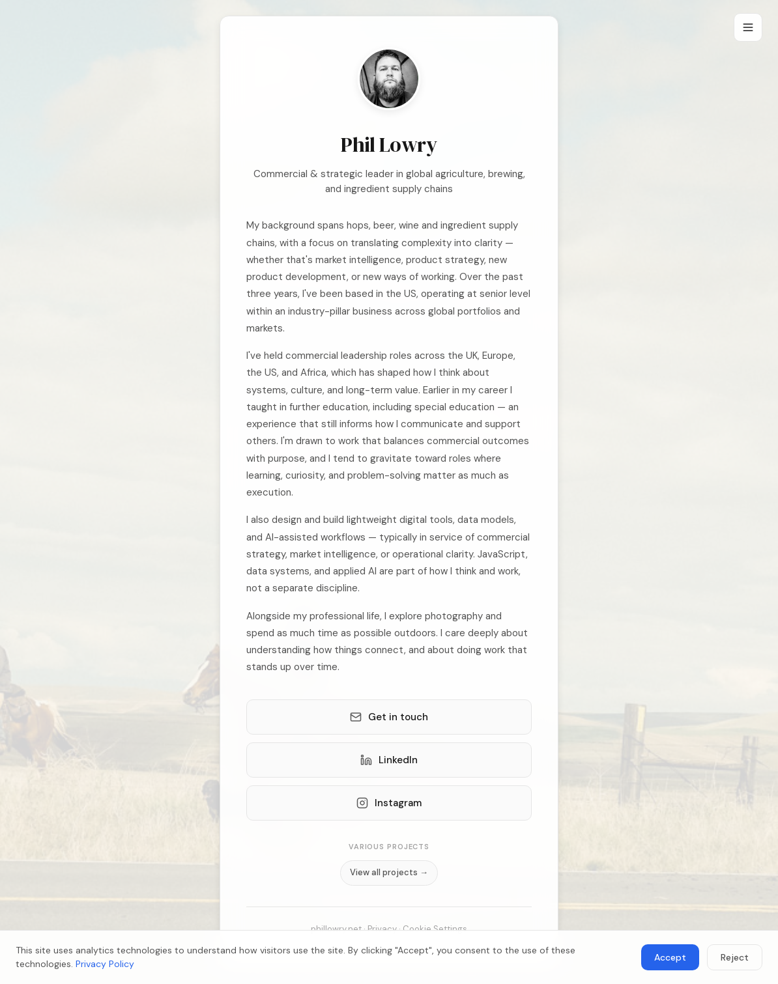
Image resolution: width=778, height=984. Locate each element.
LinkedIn (389, 759)
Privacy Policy (105, 964)
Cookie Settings (435, 929)
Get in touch (389, 717)
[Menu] (748, 27)
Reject (735, 957)
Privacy (382, 929)
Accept (670, 957)
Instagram (389, 802)
